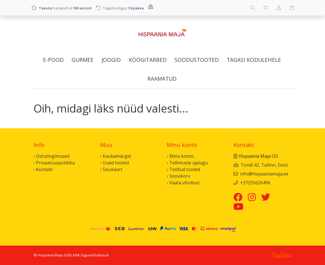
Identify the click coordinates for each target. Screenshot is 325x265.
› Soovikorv (178, 176)
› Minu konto (180, 156)
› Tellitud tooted (183, 169)
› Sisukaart (111, 169)
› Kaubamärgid (115, 156)
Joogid (111, 59)
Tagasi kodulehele (254, 59)
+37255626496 (255, 183)
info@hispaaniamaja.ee (264, 174)
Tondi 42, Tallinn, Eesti (264, 165)
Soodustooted (197, 59)
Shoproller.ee (282, 255)
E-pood (53, 59)
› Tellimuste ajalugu (187, 163)
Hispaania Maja (50, 255)
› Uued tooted (114, 163)
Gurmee (83, 59)
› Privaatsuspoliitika (54, 163)
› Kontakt (43, 169)
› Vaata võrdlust (183, 183)
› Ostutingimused (51, 156)
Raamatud (162, 78)
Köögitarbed (148, 59)
